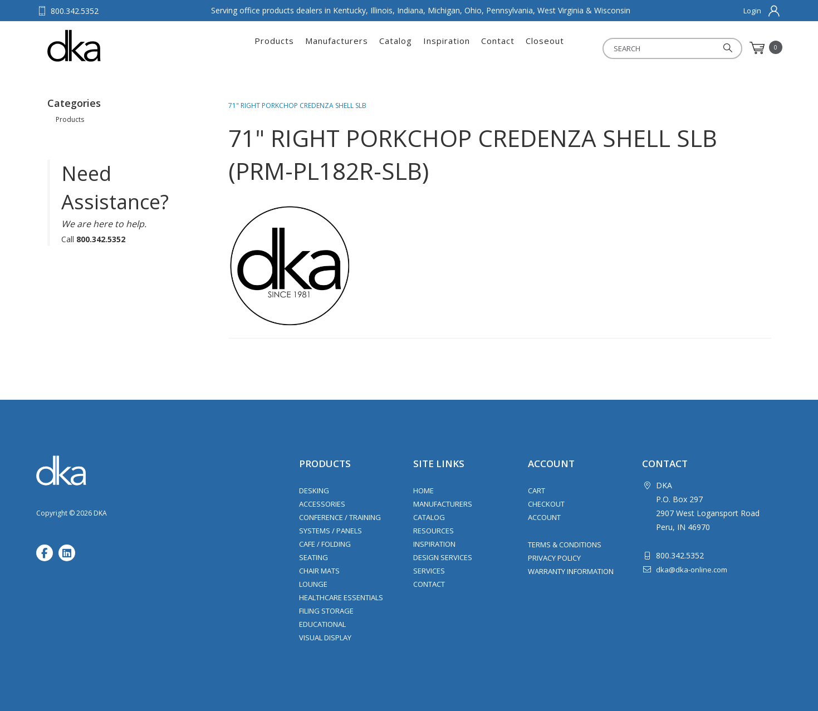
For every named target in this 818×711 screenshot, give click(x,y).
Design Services (442, 557)
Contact (498, 47)
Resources (433, 531)
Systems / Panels (330, 531)
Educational (322, 624)
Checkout (546, 504)
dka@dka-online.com (691, 570)
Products (274, 47)
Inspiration (446, 47)
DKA (102, 46)
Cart (536, 491)
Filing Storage (326, 611)
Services (429, 571)
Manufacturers (336, 47)
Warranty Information (571, 571)
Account (544, 517)
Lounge (313, 584)
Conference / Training (340, 517)
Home (423, 491)
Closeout (545, 47)
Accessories (322, 504)
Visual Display (325, 637)
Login (752, 11)
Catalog (395, 47)
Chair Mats (319, 571)
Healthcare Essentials (341, 597)
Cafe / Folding (325, 544)
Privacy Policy (554, 558)
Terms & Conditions (564, 545)
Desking (314, 491)
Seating (313, 557)
